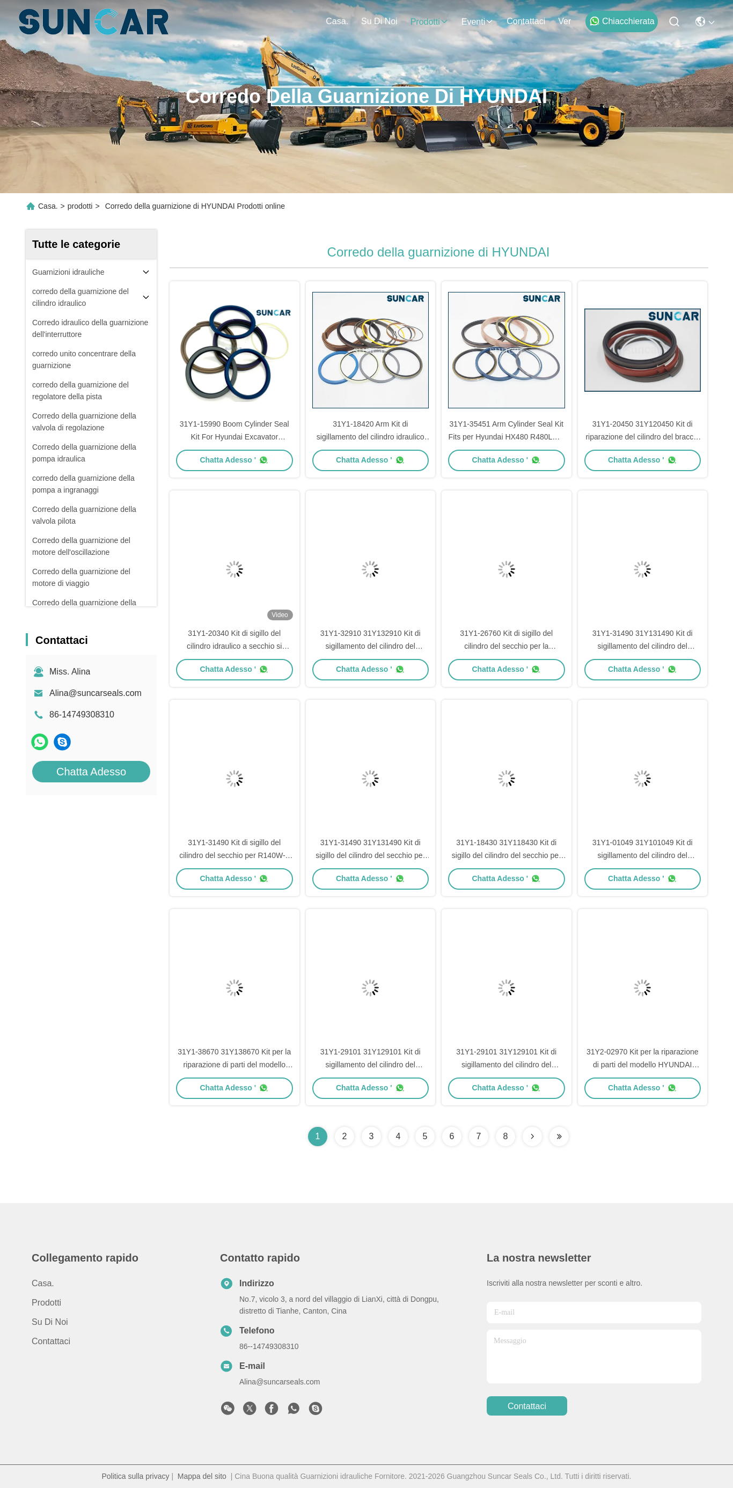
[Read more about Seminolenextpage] (532, 1136)
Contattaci (526, 21)
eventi (477, 21)
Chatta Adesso (91, 772)
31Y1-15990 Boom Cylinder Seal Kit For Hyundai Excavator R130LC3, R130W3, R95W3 (234, 437)
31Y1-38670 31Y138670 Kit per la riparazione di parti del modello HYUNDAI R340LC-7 (234, 1064)
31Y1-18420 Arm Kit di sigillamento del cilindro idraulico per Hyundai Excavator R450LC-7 (370, 437)
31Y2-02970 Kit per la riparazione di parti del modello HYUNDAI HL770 (643, 1064)
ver (564, 21)
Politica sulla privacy (135, 1476)
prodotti (430, 21)
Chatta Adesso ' (234, 460)
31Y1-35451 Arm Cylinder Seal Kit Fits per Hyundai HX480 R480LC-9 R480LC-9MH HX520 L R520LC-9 (507, 437)
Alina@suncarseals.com (95, 693)
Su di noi (379, 21)
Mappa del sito (202, 1476)
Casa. (337, 21)
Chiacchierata (622, 21)
